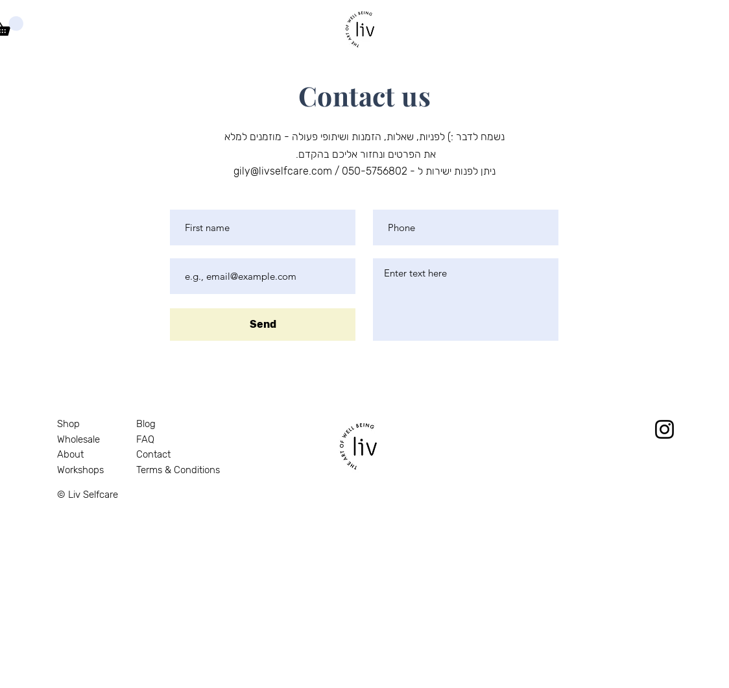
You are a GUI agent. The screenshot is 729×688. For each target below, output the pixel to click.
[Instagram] (664, 429)
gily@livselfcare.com (282, 171)
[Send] (262, 324)
